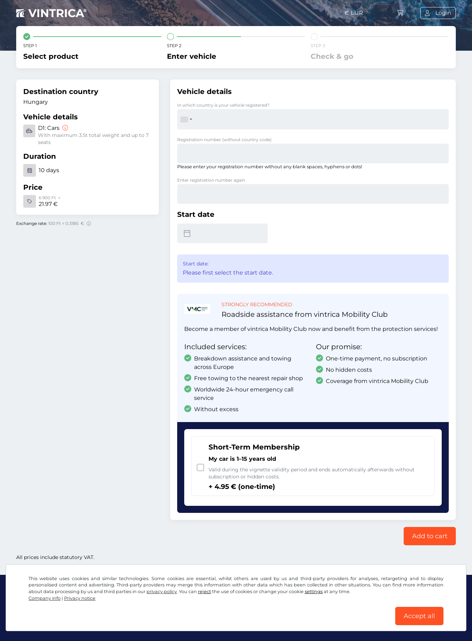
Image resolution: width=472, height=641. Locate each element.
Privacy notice (79, 598)
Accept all (419, 616)
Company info (45, 598)
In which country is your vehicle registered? (223, 105)
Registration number (224, 139)
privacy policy (162, 591)
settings (314, 591)
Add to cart (429, 536)
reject (204, 591)
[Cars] (64, 128)
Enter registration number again (211, 180)
